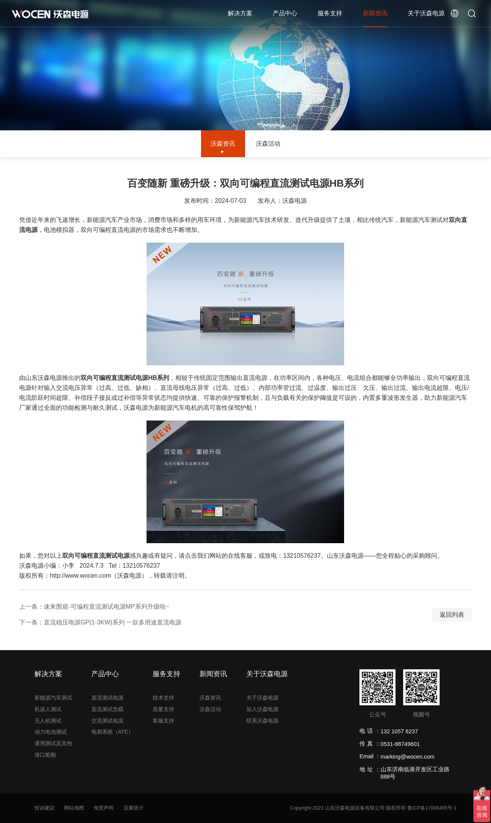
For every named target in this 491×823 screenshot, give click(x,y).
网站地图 (74, 808)
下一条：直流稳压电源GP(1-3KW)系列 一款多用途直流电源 (100, 622)
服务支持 (330, 13)
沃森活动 (268, 143)
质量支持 (163, 709)
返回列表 (452, 614)
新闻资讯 (375, 13)
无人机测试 (48, 721)
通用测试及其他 (53, 743)
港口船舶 (45, 755)
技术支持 (163, 698)
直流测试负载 (107, 709)
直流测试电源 (107, 698)
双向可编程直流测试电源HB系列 (125, 378)
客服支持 (163, 721)
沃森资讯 (223, 143)
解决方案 (240, 13)
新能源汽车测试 (53, 698)
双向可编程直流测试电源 (96, 555)
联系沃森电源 (262, 721)
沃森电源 (294, 200)
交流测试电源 (107, 721)
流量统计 (133, 808)
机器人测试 (48, 709)
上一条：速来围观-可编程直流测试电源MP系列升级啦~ (94, 606)
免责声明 (104, 808)
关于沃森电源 (426, 13)
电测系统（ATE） (112, 732)
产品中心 (285, 13)
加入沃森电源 (262, 709)
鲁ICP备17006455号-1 (432, 808)
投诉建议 (44, 808)
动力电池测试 (51, 732)
